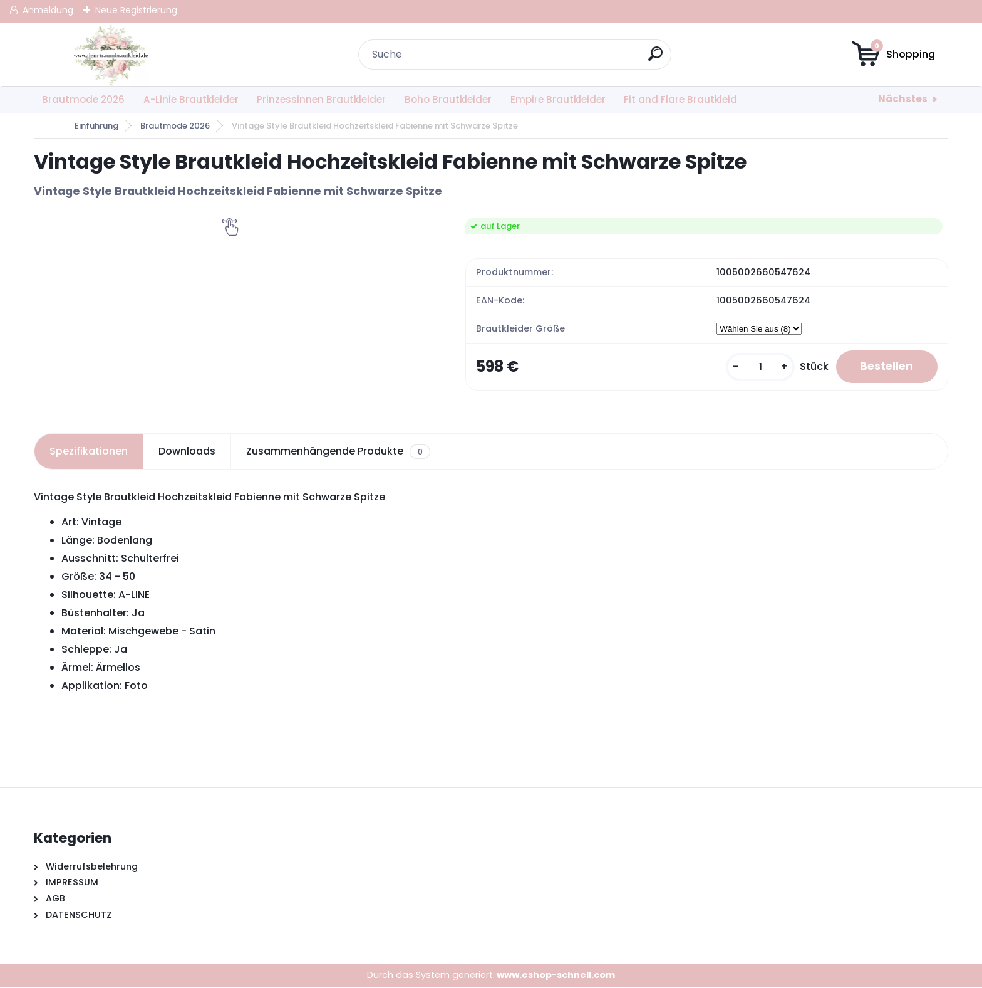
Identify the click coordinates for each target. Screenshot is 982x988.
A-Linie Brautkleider (191, 99)
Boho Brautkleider (448, 99)
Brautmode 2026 (83, 99)
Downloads (186, 451)
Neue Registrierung (136, 10)
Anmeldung (48, 10)
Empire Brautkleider (558, 99)
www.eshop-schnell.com (556, 975)
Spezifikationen (88, 451)
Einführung (96, 126)
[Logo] (110, 54)
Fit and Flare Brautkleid (680, 99)
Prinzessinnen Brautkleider (321, 99)
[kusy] (756, 367)
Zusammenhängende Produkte (338, 452)
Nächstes (903, 98)
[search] (656, 58)
